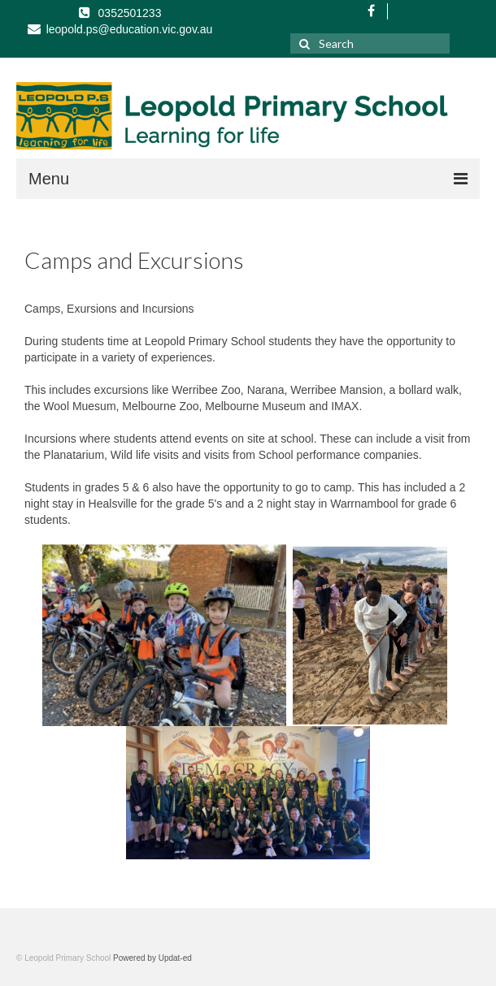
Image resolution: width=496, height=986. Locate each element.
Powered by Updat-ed (152, 958)
